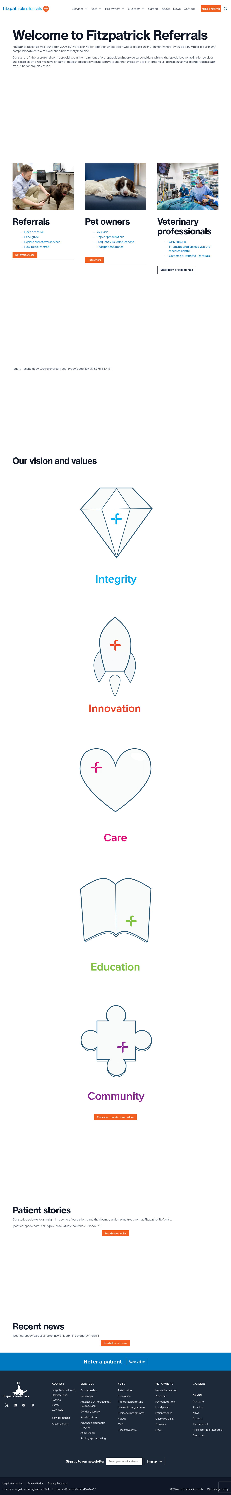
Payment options (165, 1401)
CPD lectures (177, 241)
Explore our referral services (42, 242)
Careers (153, 9)
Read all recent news (115, 1343)
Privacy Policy (36, 1483)
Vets (96, 9)
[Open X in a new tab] (7, 1405)
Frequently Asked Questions (115, 242)
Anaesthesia (88, 1432)
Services (80, 9)
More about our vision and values (115, 1117)
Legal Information (12, 1483)
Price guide (31, 237)
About (166, 9)
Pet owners (115, 9)
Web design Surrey (218, 1489)
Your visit (102, 232)
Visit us (122, 1418)
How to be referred (36, 247)
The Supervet (200, 1424)
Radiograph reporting (93, 1438)
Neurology (87, 1396)
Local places (162, 1407)
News (177, 9)
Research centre (127, 1429)
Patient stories (163, 1412)
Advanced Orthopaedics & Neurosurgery (96, 1403)
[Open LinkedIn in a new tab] (15, 1405)
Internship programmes (184, 246)
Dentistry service (90, 1411)
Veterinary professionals (176, 269)
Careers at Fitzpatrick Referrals (189, 256)
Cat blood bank (164, 1418)
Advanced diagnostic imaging (93, 1425)
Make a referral (211, 8)
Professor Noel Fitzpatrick (208, 1429)
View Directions (61, 1417)
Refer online (137, 1361)
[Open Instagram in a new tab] (32, 1405)
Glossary (160, 1424)
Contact (189, 9)
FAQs (158, 1429)
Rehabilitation (89, 1417)
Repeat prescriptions (110, 237)
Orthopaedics (89, 1390)
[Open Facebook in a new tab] (23, 1405)
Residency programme (131, 1412)
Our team (136, 9)
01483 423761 (60, 1424)
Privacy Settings (57, 1483)
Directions (199, 1435)
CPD (120, 1424)
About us (198, 1407)
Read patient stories (110, 247)
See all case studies (115, 1233)
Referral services (24, 254)
